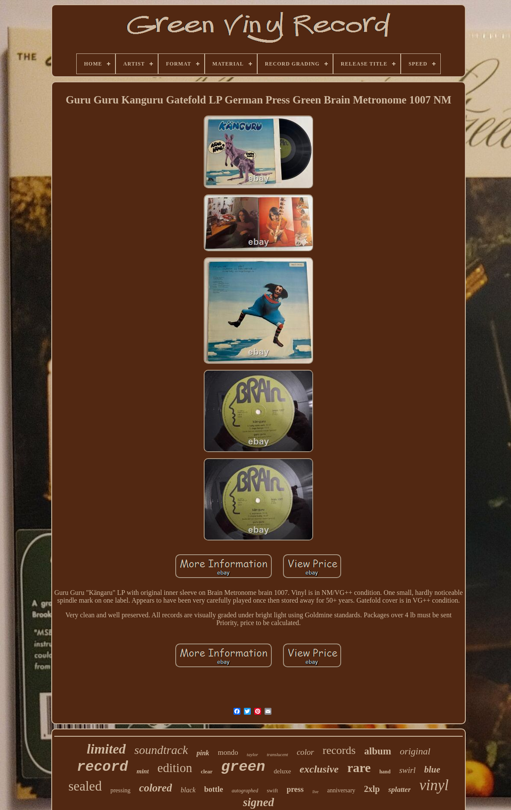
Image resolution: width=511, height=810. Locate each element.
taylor (252, 754)
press (295, 789)
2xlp (372, 789)
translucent (277, 754)
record (102, 767)
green (243, 767)
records (339, 750)
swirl (407, 770)
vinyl (434, 785)
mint (143, 771)
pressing (120, 790)
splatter (399, 789)
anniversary (341, 790)
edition (174, 768)
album (377, 751)
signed (258, 802)
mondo (228, 752)
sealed (85, 786)
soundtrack (161, 750)
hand (384, 772)
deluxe (282, 771)
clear (206, 771)
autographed (245, 791)
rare (359, 767)
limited (106, 749)
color (305, 752)
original (415, 751)
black (188, 790)
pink (202, 753)
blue (432, 769)
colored (155, 788)
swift (272, 790)
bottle (213, 789)
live (315, 791)
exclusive (319, 769)
